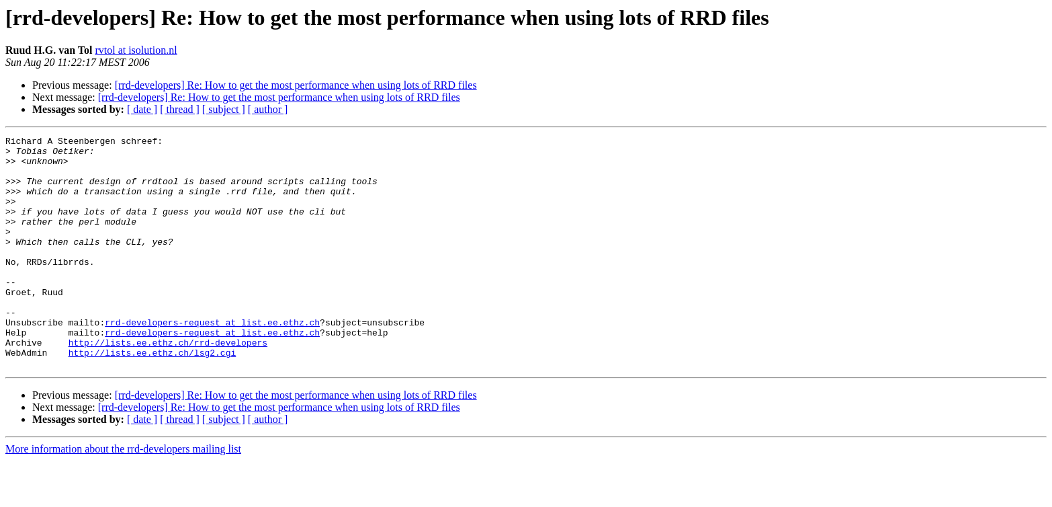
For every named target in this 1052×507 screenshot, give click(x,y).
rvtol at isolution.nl (136, 50)
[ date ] (142, 109)
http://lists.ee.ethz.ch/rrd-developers (168, 385)
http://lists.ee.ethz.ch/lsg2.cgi (152, 397)
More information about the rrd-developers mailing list (123, 495)
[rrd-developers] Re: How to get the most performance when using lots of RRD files (296, 85)
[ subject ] (223, 109)
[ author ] (268, 109)
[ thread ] (180, 109)
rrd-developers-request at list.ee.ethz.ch (212, 360)
